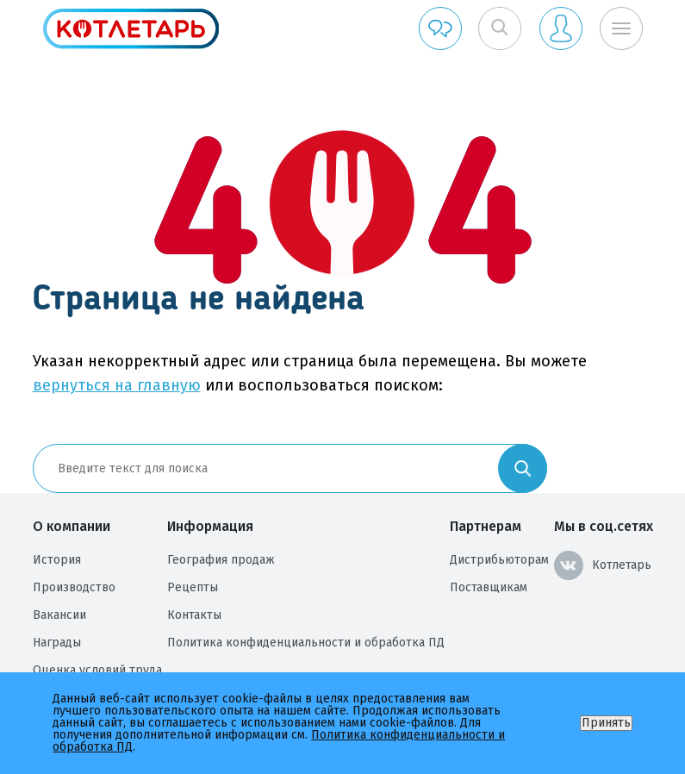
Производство (74, 587)
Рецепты (192, 587)
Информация (210, 526)
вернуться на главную (117, 385)
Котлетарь (602, 565)
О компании (71, 526)
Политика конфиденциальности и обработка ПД (306, 642)
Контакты (194, 615)
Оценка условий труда (97, 670)
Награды (57, 642)
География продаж (221, 559)
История (57, 559)
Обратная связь (440, 28)
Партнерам (485, 526)
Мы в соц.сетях (603, 526)
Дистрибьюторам (499, 559)
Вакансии (59, 615)
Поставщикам (488, 587)
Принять (606, 722)
